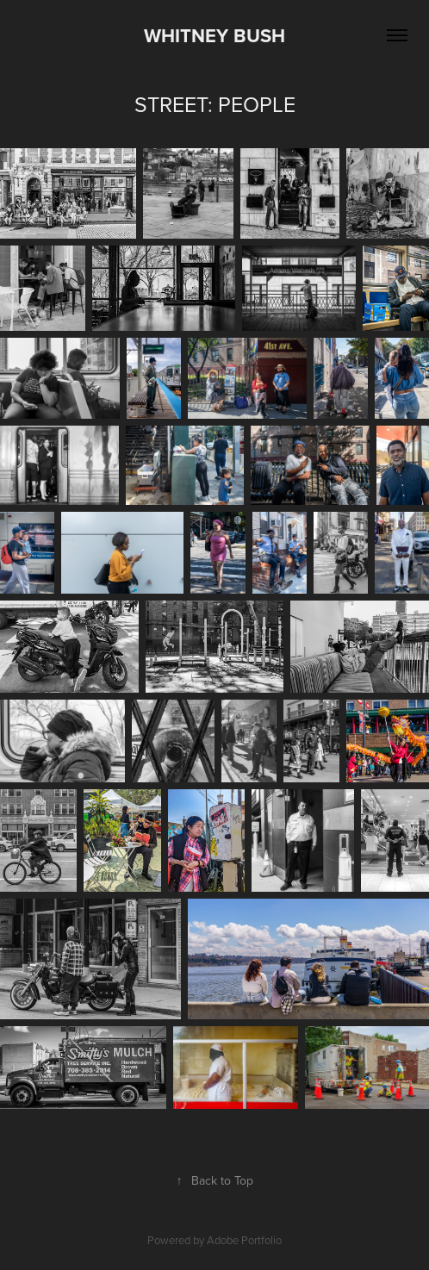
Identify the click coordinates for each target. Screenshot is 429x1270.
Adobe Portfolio (244, 1240)
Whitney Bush (214, 35)
